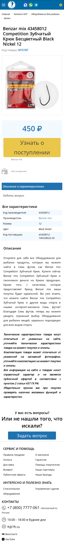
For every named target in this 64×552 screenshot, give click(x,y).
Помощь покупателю (47, 464)
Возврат (8, 469)
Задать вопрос (32, 435)
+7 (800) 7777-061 (23, 507)
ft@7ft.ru (13, 526)
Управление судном (47, 488)
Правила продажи (14, 454)
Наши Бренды (43, 474)
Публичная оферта (14, 474)
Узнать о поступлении (32, 147)
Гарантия (40, 459)
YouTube (10, 539)
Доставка (8, 464)
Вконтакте (11, 534)
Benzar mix (45, 218)
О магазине (42, 454)
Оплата (7, 459)
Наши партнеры (45, 469)
